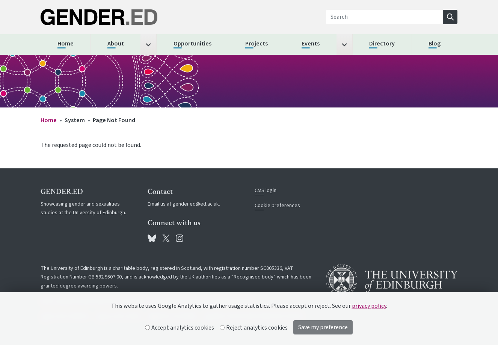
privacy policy (369, 306)
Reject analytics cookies (254, 328)
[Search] (384, 17)
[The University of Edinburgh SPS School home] (106, 17)
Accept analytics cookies (179, 328)
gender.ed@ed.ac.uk (195, 204)
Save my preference (323, 327)
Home (49, 120)
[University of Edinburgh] (391, 280)
